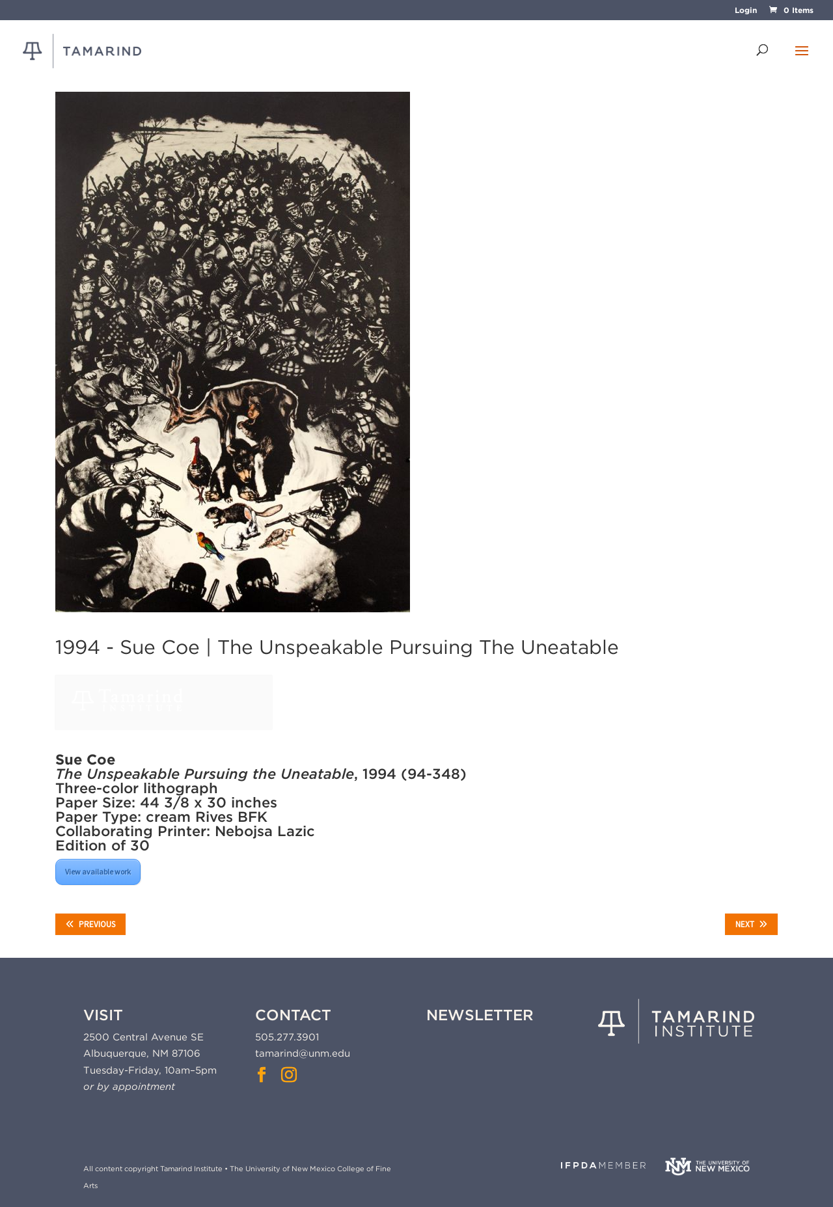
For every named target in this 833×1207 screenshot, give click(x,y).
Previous (90, 924)
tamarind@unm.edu (302, 1053)
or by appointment (129, 1086)
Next (751, 924)
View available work (98, 871)
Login (746, 11)
